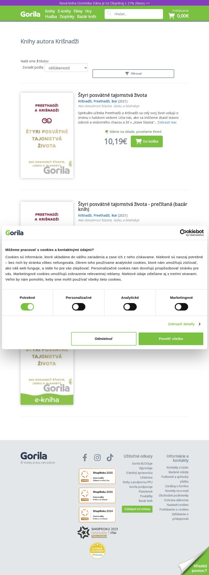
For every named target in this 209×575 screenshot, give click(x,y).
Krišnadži (85, 101)
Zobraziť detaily (181, 324)
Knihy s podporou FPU (137, 482)
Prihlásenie (180, 10)
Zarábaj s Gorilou (176, 486)
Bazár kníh (86, 16)
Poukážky (146, 496)
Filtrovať (133, 74)
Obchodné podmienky (173, 495)
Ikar (114, 101)
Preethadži (101, 101)
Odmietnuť (104, 339)
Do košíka (146, 141)
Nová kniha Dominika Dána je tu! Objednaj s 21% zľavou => (104, 3)
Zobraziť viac (167, 122)
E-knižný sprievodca (139, 473)
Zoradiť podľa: (33, 67)
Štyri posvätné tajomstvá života (112, 95)
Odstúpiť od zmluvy (137, 509)
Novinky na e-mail (176, 491)
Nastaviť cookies (177, 505)
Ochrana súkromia (176, 500)
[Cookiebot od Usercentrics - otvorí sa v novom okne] (183, 232)
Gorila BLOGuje (142, 464)
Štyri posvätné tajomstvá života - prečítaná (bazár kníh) (132, 206)
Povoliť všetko (171, 339)
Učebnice (146, 478)
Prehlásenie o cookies (173, 510)
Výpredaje (145, 468)
